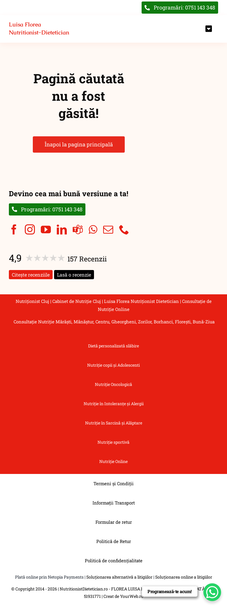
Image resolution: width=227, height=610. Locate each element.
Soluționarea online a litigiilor (183, 577)
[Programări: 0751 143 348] (47, 209)
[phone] (124, 229)
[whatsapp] (93, 229)
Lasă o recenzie (74, 275)
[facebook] (14, 229)
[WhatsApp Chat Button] (212, 592)
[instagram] (30, 229)
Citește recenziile (31, 275)
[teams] (78, 229)
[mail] (108, 229)
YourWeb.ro (131, 596)
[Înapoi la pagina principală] (40, 28)
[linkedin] (62, 229)
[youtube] (46, 229)
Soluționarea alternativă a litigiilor (119, 577)
